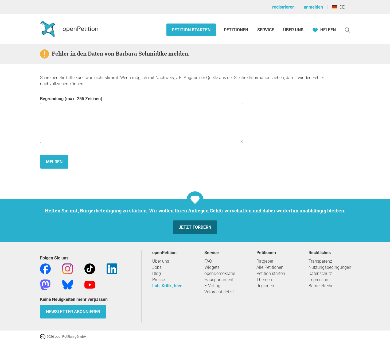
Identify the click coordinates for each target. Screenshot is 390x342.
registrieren (283, 7)
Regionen (265, 285)
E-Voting (212, 285)
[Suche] (347, 30)
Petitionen (236, 29)
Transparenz (320, 261)
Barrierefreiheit (322, 285)
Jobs (157, 267)
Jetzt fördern (195, 227)
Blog (156, 273)
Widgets (212, 267)
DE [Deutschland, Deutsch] (338, 7)
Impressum (319, 279)
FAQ (208, 261)
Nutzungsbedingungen (330, 267)
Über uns (160, 261)
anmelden (313, 7)
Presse (158, 279)
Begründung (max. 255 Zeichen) (141, 119)
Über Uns (293, 29)
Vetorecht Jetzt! (219, 291)
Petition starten (191, 29)
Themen (264, 279)
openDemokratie (219, 273)
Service (265, 29)
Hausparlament (218, 279)
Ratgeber (264, 261)
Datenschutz (320, 273)
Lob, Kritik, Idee (167, 285)
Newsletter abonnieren (73, 311)
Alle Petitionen (269, 267)
